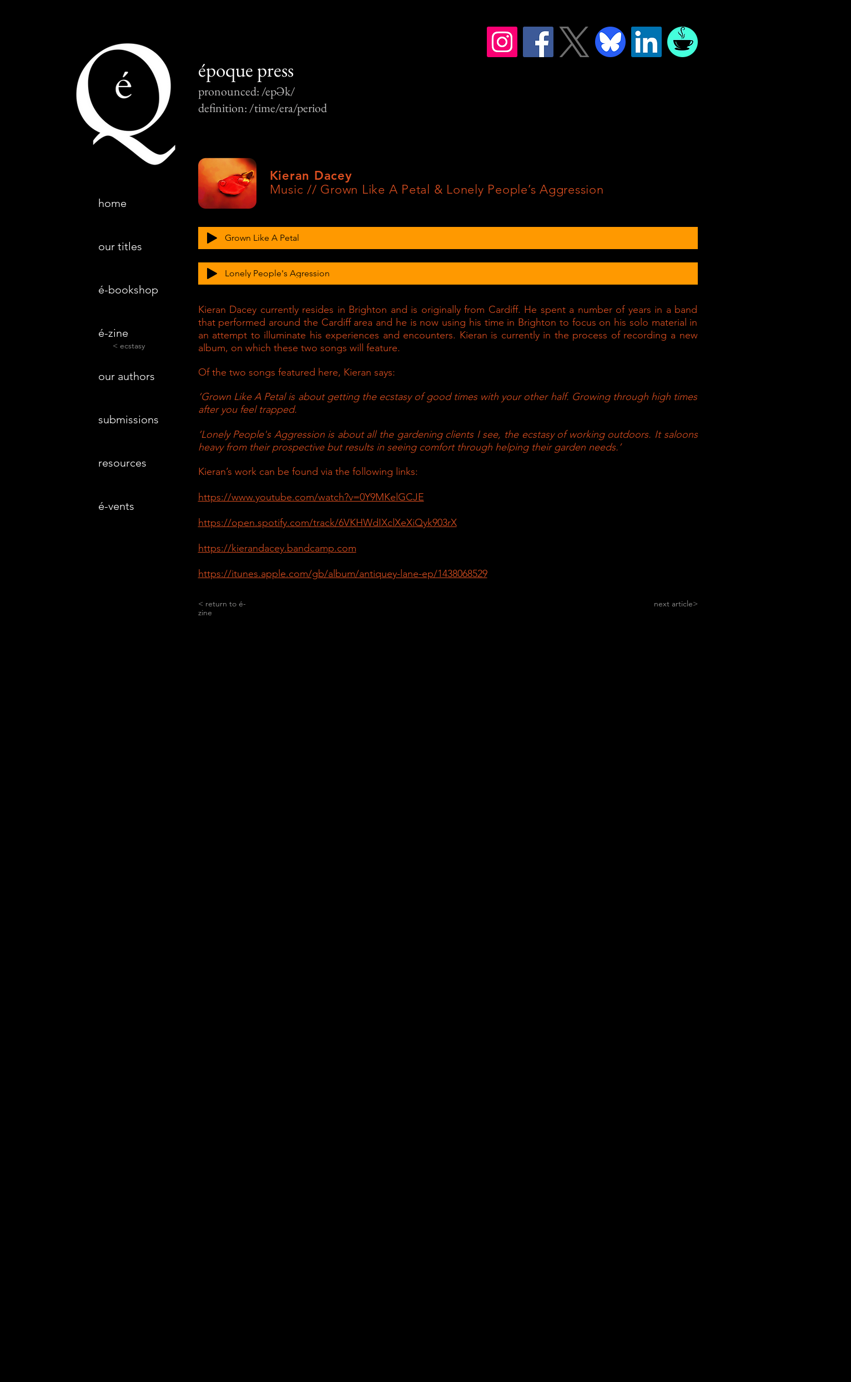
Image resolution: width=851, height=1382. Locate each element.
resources (122, 462)
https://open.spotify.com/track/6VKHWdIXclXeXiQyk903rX (327, 523)
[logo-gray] (574, 42)
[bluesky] (610, 42)
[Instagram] (502, 42)
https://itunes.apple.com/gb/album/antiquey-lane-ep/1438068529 (342, 574)
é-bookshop (128, 289)
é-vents (116, 506)
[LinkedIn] (646, 42)
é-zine (113, 333)
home (112, 203)
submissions (128, 419)
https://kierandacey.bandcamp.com (277, 548)
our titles (120, 246)
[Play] (212, 238)
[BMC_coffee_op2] (682, 42)
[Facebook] (538, 42)
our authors (126, 376)
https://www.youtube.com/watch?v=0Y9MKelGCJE (311, 497)
